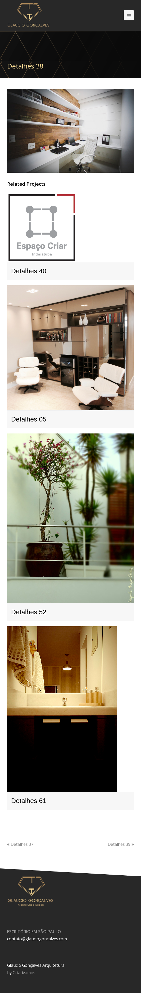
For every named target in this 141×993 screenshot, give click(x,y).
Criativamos (24, 972)
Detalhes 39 (121, 844)
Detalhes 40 (28, 271)
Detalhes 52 (28, 612)
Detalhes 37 (20, 844)
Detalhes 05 (28, 419)
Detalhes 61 (28, 801)
